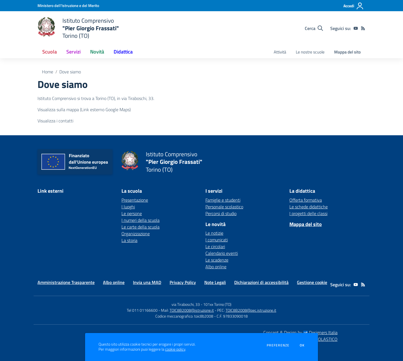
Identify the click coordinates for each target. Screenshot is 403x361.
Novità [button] (97, 51)
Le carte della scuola (140, 226)
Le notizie (214, 233)
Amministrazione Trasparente (66, 282)
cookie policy (175, 349)
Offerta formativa (305, 200)
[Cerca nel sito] (314, 28)
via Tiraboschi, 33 (186, 304)
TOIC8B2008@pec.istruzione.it (251, 310)
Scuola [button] (49, 51)
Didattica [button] (123, 51)
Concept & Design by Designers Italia (300, 332)
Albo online (215, 266)
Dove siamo (70, 71)
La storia (129, 240)
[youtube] (355, 28)
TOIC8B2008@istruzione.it (192, 310)
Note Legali (215, 282)
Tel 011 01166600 (142, 310)
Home (47, 71)
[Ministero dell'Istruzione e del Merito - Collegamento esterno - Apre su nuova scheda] (68, 5)
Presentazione (134, 200)
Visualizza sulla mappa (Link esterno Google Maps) (84, 109)
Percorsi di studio (220, 213)
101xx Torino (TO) (217, 304)
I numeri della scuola (140, 220)
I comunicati (216, 239)
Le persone (131, 213)
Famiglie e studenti (222, 200)
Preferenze (278, 345)
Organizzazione (135, 233)
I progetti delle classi (308, 213)
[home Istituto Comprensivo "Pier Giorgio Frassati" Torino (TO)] (78, 28)
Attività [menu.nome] (280, 52)
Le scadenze (216, 260)
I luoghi (128, 206)
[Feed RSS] (362, 28)
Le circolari (215, 246)
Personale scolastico (224, 206)
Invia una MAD (147, 282)
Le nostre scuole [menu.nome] (310, 52)
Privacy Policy (183, 282)
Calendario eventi (221, 253)
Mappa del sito (347, 52)
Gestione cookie (312, 282)
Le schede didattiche (308, 206)
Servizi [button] (73, 51)
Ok (302, 345)
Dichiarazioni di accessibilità (261, 282)
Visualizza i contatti (55, 120)
